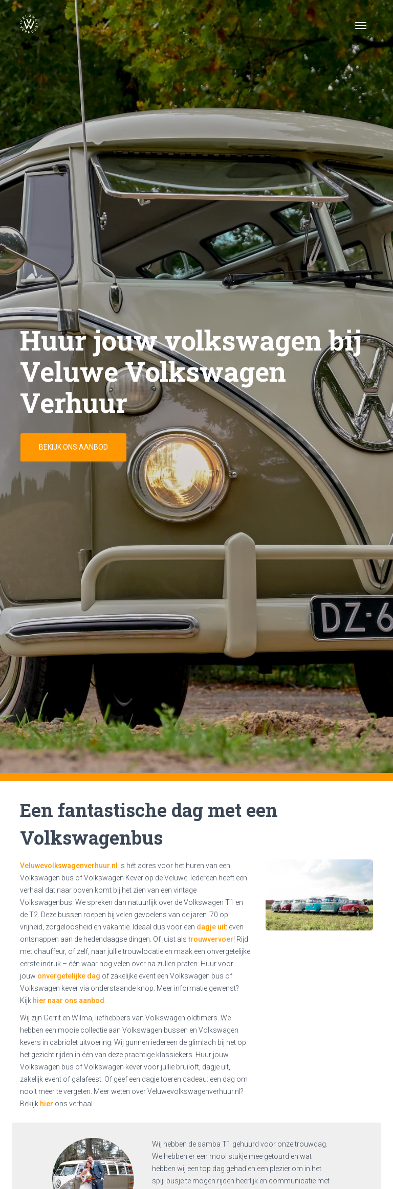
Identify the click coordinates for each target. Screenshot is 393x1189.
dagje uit (211, 927)
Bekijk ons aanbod (73, 447)
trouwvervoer (210, 939)
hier (46, 1104)
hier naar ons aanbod (68, 1000)
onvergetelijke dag (68, 976)
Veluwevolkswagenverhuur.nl (69, 865)
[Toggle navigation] (360, 25)
